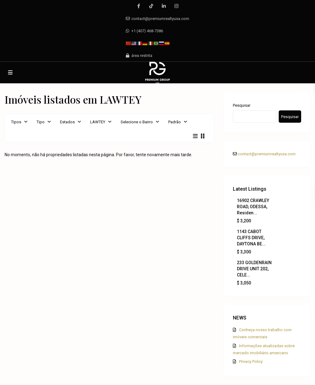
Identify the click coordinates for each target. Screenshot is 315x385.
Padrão (174, 122)
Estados (67, 122)
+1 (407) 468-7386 (147, 31)
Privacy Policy (251, 361)
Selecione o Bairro (137, 122)
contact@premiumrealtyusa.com (160, 18)
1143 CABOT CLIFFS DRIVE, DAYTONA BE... (251, 237)
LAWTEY (97, 122)
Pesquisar (241, 105)
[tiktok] (151, 6)
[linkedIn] (164, 6)
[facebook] (138, 6)
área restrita (141, 55)
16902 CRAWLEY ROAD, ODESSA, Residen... (253, 206)
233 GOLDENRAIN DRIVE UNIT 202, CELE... (254, 268)
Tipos (16, 122)
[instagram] (176, 6)
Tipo (41, 122)
